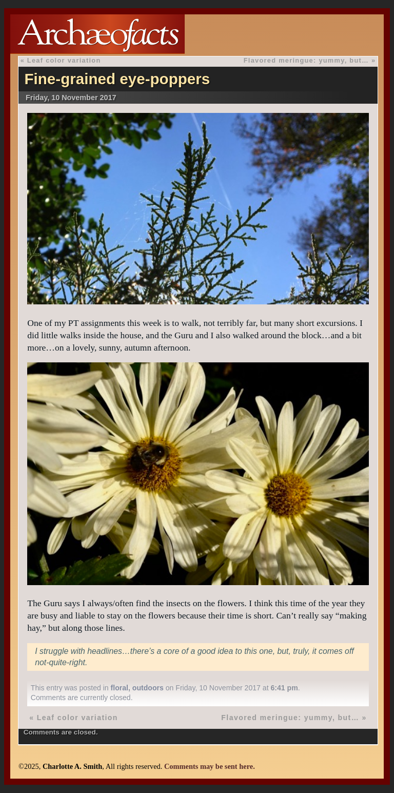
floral (119, 688)
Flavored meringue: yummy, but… (306, 60)
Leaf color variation (64, 60)
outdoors (148, 688)
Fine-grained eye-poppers (117, 78)
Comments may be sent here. (209, 766)
